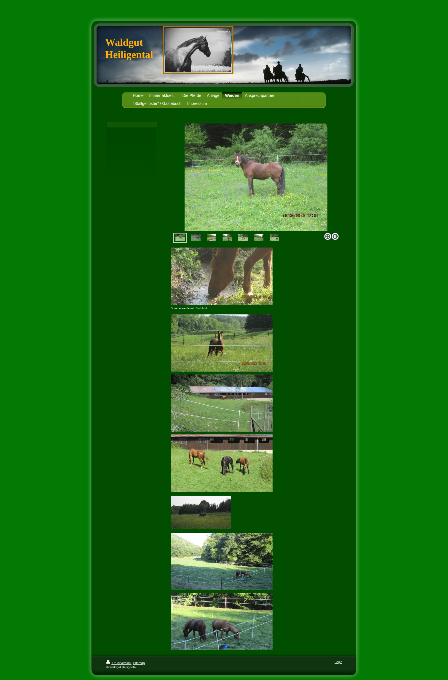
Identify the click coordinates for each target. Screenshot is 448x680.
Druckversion (118, 663)
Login (338, 662)
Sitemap (139, 663)
